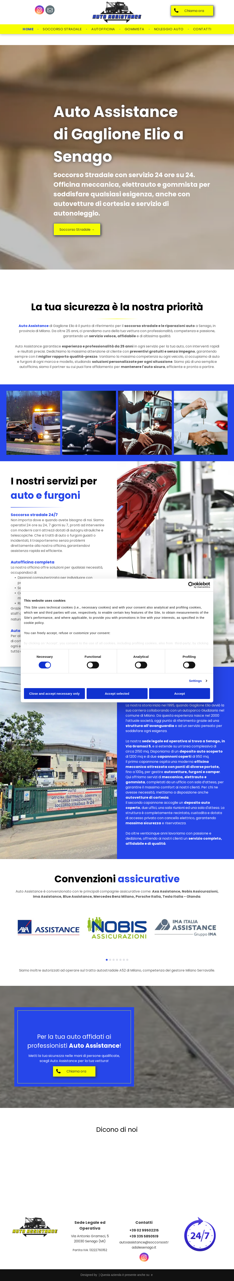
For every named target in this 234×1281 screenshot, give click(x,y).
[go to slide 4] (117, 960)
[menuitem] (28, 29)
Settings (195, 681)
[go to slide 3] (113, 960)
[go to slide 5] (120, 960)
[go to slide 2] (110, 960)
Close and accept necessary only (54, 693)
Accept (179, 693)
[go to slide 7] (127, 960)
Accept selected (117, 693)
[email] (50, 10)
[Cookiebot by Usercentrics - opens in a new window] (191, 585)
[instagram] (39, 10)
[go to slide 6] (124, 960)
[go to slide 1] (107, 960)
